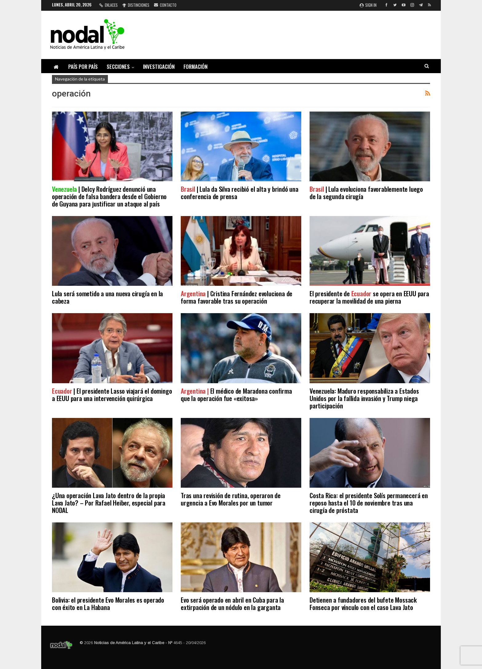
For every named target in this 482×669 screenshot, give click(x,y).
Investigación (159, 66)
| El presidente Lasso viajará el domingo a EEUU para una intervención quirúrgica (112, 394)
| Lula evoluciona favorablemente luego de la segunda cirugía (366, 192)
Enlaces (108, 5)
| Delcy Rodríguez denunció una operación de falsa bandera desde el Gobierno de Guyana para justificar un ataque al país (109, 196)
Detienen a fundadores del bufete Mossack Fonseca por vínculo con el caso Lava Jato (363, 603)
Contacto (165, 5)
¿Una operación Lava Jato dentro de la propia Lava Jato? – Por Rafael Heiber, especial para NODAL (108, 502)
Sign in (368, 5)
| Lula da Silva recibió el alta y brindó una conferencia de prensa (239, 192)
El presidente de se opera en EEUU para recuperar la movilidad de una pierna (369, 297)
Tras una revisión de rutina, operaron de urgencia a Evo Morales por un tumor (231, 498)
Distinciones (135, 5)
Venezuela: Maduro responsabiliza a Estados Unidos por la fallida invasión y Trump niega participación (364, 398)
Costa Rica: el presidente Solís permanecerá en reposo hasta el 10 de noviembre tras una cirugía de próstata (369, 502)
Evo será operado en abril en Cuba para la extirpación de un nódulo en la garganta (232, 603)
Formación (195, 66)
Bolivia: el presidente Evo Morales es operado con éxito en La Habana (108, 603)
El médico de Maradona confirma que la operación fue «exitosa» (236, 394)
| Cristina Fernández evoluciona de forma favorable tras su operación (236, 297)
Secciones (118, 66)
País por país (83, 66)
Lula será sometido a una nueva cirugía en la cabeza (107, 297)
